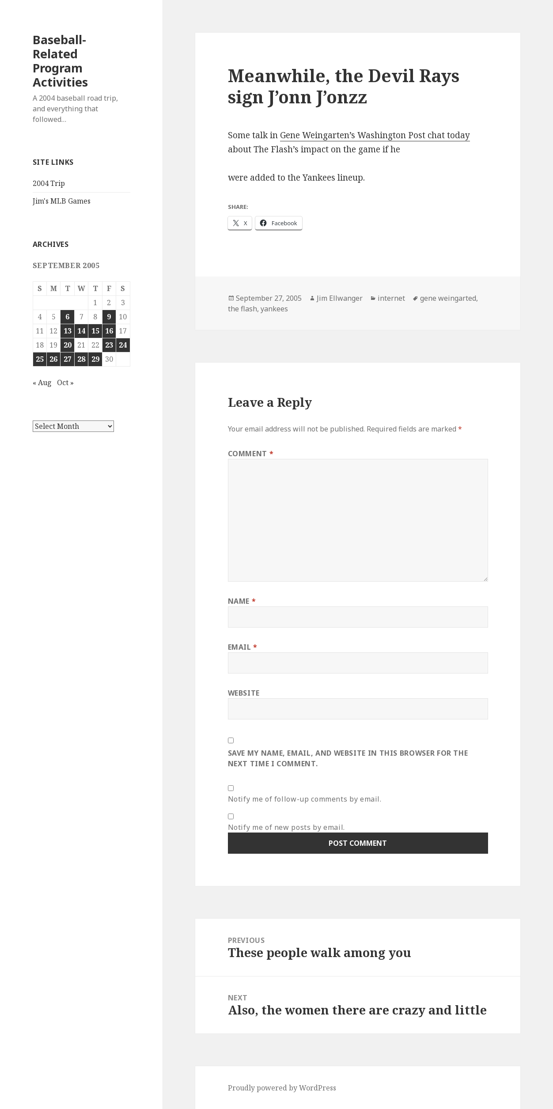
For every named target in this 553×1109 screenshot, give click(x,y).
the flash (242, 309)
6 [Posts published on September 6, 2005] (67, 317)
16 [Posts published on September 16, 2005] (109, 331)
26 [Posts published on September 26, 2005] (53, 359)
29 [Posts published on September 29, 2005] (95, 359)
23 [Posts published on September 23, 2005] (109, 345)
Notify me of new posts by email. (286, 827)
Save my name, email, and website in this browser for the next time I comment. (348, 758)
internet (391, 298)
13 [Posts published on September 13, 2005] (68, 331)
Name (242, 601)
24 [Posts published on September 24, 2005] (123, 345)
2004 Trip (49, 183)
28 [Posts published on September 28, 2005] (81, 359)
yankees (274, 309)
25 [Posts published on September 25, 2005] (40, 359)
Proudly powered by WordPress (282, 1088)
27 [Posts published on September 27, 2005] (68, 359)
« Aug (42, 382)
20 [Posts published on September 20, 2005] (68, 345)
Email (243, 647)
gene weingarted (448, 298)
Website (244, 693)
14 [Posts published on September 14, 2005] (81, 331)
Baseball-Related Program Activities (60, 60)
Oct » (65, 382)
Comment (251, 453)
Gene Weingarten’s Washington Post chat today (375, 135)
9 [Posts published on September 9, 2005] (109, 317)
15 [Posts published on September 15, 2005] (95, 331)
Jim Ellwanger (340, 298)
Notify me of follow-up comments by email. (305, 799)
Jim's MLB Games (62, 201)
